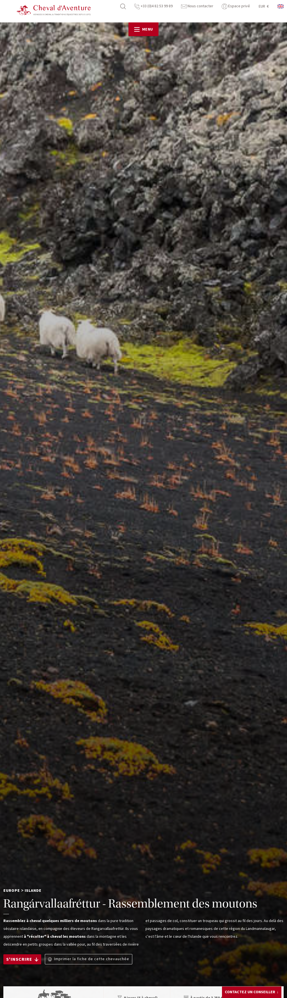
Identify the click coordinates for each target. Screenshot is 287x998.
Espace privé (236, 6)
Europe (11, 890)
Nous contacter (197, 6)
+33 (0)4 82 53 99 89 (153, 6)
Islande (33, 890)
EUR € (264, 6)
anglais (280, 6)
